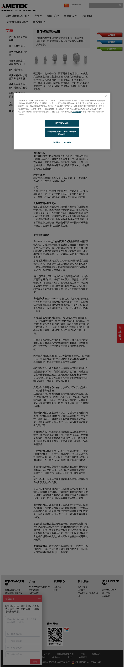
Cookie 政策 (76, 111)
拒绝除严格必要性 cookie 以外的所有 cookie (62, 132)
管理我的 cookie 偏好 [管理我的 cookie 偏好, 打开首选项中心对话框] (62, 142)
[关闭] (105, 96)
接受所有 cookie (62, 123)
